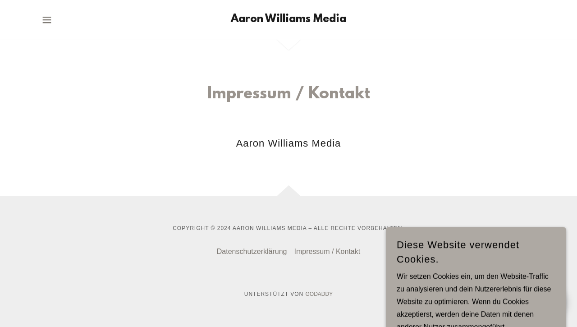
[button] (47, 20)
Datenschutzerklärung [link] (252, 251)
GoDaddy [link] (319, 294)
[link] (288, 19)
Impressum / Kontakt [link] (327, 251)
